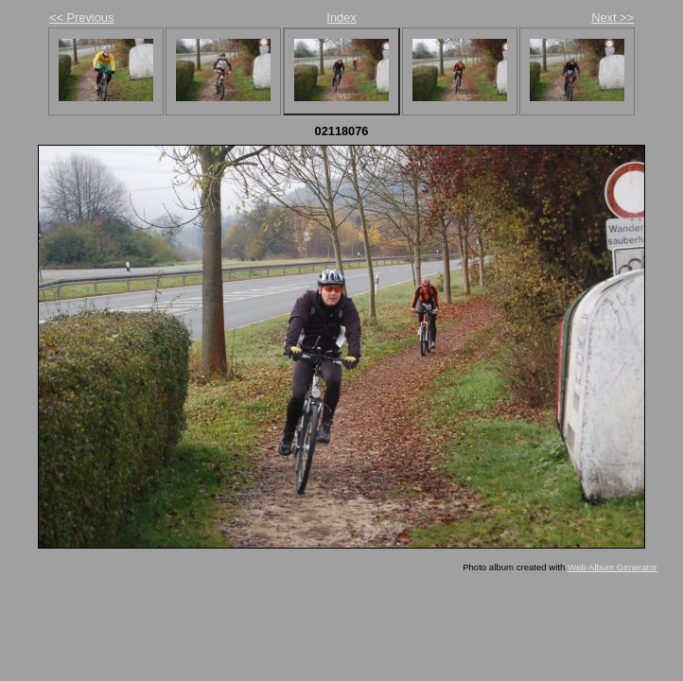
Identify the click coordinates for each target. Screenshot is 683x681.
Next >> (612, 17)
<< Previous (81, 17)
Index (341, 17)
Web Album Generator (612, 567)
